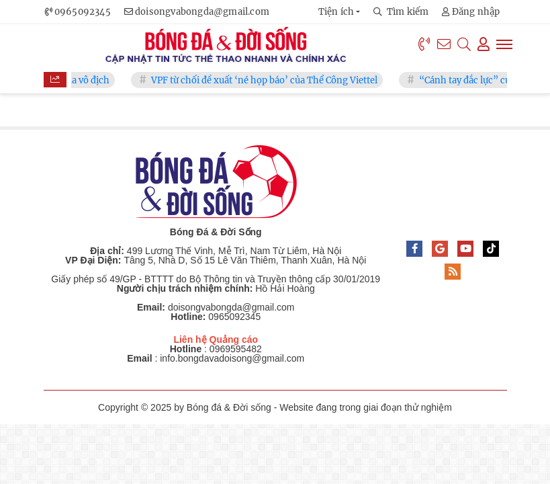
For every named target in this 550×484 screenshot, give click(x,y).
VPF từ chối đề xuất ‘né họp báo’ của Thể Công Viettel (272, 80)
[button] (339, 12)
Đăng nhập (471, 11)
